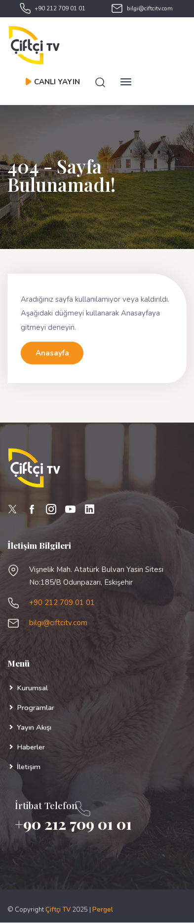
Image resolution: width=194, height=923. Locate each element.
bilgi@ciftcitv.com (150, 8)
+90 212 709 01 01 (60, 8)
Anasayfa (52, 353)
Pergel (102, 909)
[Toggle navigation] (126, 82)
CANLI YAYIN (52, 82)
